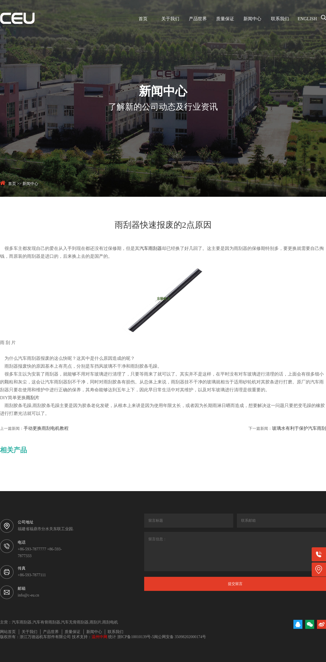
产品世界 (198, 19)
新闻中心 (252, 19)
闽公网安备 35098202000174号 (180, 637)
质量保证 (225, 19)
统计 (112, 637)
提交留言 (235, 584)
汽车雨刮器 (150, 248)
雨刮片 (32, 398)
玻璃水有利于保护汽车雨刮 (299, 428)
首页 (143, 19)
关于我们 (170, 19)
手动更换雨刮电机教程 (46, 428)
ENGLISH (307, 19)
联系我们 (280, 19)
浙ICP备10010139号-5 (135, 637)
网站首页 (8, 632)
